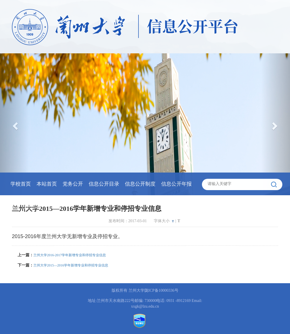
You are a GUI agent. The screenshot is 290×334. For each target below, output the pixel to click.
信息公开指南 (25, 206)
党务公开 (73, 184)
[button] (275, 124)
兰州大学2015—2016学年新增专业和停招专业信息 (70, 265)
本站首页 (47, 184)
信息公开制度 (140, 184)
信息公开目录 (104, 184)
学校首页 (20, 184)
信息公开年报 (176, 184)
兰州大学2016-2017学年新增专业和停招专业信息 (69, 255)
